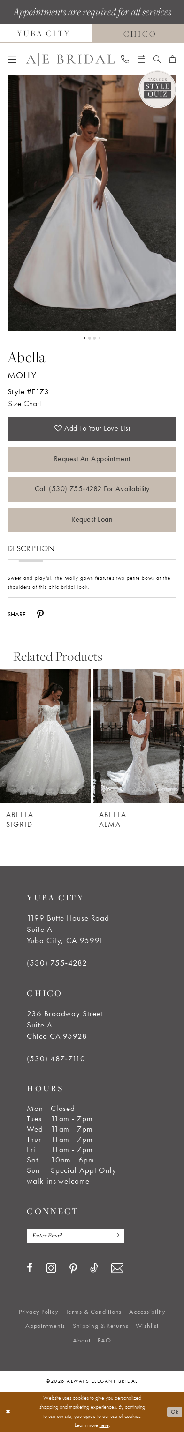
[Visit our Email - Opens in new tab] (117, 1268)
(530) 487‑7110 (56, 1059)
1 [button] (84, 338)
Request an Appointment (92, 459)
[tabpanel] (92, 203)
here (104, 1425)
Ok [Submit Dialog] (174, 1411)
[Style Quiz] (157, 89)
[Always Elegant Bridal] (70, 59)
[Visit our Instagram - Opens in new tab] (51, 1268)
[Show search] (157, 59)
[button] (12, 59)
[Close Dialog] (8, 1412)
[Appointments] (141, 59)
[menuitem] (12, 59)
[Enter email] (75, 1236)
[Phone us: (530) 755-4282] (125, 59)
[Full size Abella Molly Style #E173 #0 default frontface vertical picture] (92, 203)
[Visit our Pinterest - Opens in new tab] (73, 1268)
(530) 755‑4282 (57, 963)
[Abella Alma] (138, 736)
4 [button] (99, 338)
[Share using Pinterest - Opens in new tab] (40, 614)
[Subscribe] (115, 1236)
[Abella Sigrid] (45, 736)
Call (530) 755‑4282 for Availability (92, 489)
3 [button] (94, 338)
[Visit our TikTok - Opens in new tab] (94, 1268)
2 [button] (89, 338)
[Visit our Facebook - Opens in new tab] (29, 1268)
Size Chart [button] (24, 403)
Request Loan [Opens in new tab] (92, 519)
